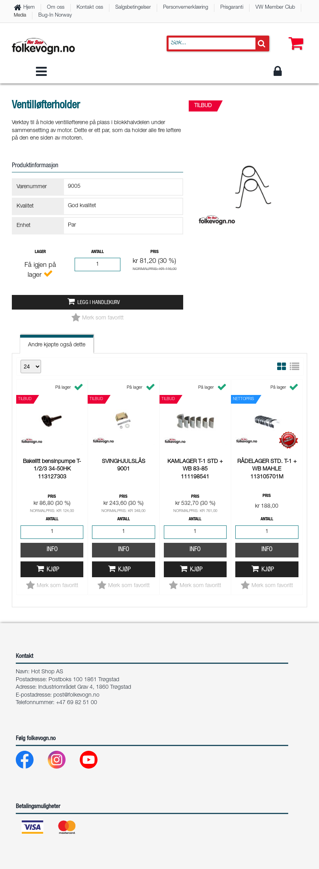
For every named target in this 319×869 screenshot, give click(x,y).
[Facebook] (31, 762)
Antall (97, 252)
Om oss (55, 7)
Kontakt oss (90, 7)
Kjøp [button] (53, 464)
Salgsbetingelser (133, 7)
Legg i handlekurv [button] (98, 303)
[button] (294, 36)
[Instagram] (63, 762)
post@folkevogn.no (76, 695)
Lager (40, 252)
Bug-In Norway (55, 15)
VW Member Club (275, 7)
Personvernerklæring (185, 7)
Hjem (29, 7)
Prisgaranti (231, 7)
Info (52, 444)
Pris (154, 252)
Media (20, 15)
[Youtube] (95, 762)
